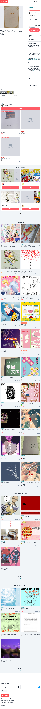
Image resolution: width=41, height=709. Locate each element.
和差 (25, 205)
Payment (31, 78)
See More (20, 214)
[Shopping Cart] (36, 1)
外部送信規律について (10, 702)
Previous (2, 17)
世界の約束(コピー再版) (5, 158)
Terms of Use (10, 698)
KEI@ (6, 205)
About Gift (31, 39)
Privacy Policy (3, 702)
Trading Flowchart (33, 76)
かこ (5, 184)
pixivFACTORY (36, 70)
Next (21, 17)
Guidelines (12, 700)
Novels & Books (32, 7)
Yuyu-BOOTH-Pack (34, 59)
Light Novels (31, 8)
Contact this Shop (32, 85)
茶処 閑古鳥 (8, 105)
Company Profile (4, 698)
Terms (29, 82)
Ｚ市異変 (22, 132)
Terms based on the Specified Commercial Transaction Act (8, 705)
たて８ (26, 184)
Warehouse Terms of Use (5, 700)
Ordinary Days (3, 131)
